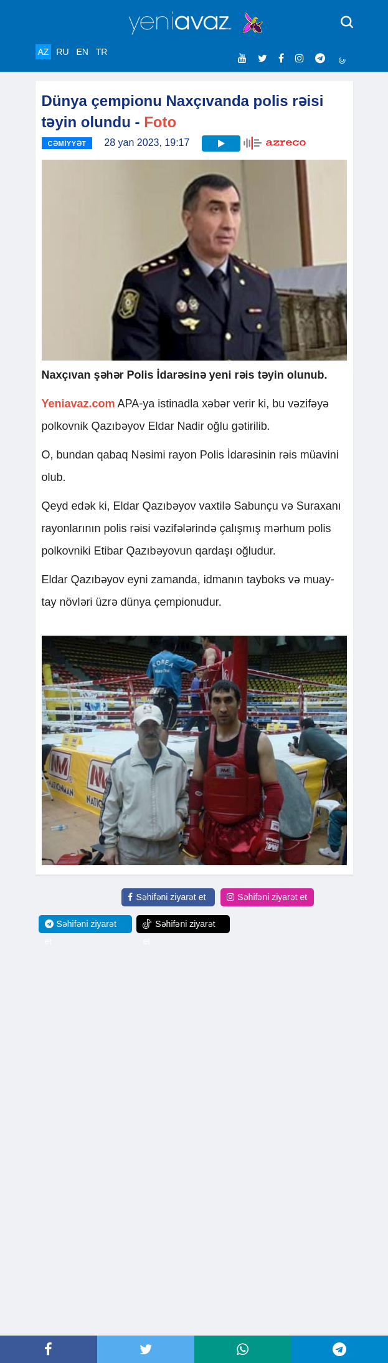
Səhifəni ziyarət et (167, 897)
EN (82, 52)
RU (62, 52)
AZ (43, 52)
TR (102, 52)
